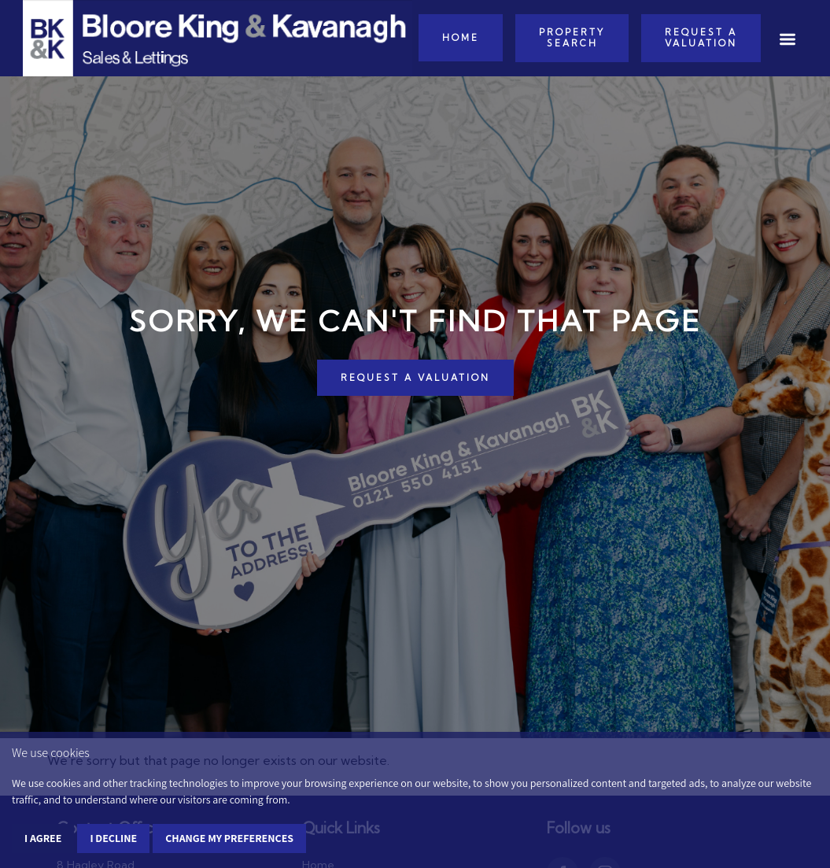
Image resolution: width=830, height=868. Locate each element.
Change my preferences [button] (229, 838)
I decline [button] (113, 838)
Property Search (572, 38)
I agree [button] (42, 838)
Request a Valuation (701, 38)
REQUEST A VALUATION (415, 377)
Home (460, 37)
